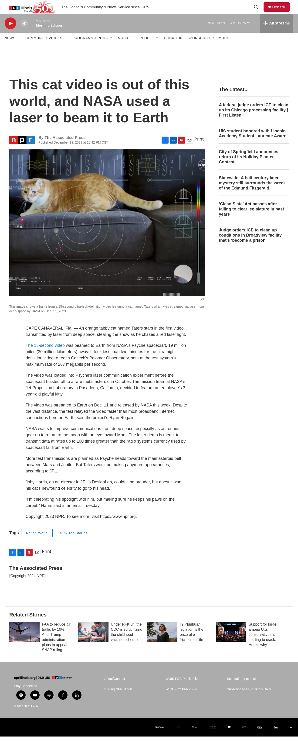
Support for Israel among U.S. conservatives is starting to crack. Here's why (263, 645)
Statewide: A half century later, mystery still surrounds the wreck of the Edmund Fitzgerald (252, 193)
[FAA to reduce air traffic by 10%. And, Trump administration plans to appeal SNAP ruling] (24, 642)
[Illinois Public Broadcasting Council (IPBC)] (276, 738)
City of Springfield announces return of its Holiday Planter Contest (248, 167)
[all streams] (276, 33)
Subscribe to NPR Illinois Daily (249, 700)
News (10, 48)
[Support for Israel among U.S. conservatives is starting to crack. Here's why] (231, 642)
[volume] (24, 34)
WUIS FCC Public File (182, 689)
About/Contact (114, 689)
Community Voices (43, 48)
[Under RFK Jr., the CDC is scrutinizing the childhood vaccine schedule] (93, 642)
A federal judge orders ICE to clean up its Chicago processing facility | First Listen (253, 120)
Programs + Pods (90, 48)
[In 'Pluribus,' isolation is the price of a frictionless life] (162, 642)
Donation (173, 48)
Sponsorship (200, 48)
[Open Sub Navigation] (19, 48)
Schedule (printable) (241, 689)
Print (199, 149)
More (224, 48)
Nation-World (37, 543)
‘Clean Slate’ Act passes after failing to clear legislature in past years (251, 219)
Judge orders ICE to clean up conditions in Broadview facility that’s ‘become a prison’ (250, 245)
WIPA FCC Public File (181, 700)
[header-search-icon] (258, 12)
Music (123, 48)
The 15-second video (45, 356)
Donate (281, 12)
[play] (10, 34)
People (146, 48)
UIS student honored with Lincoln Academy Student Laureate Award (253, 144)
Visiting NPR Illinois (118, 700)
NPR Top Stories (73, 543)
